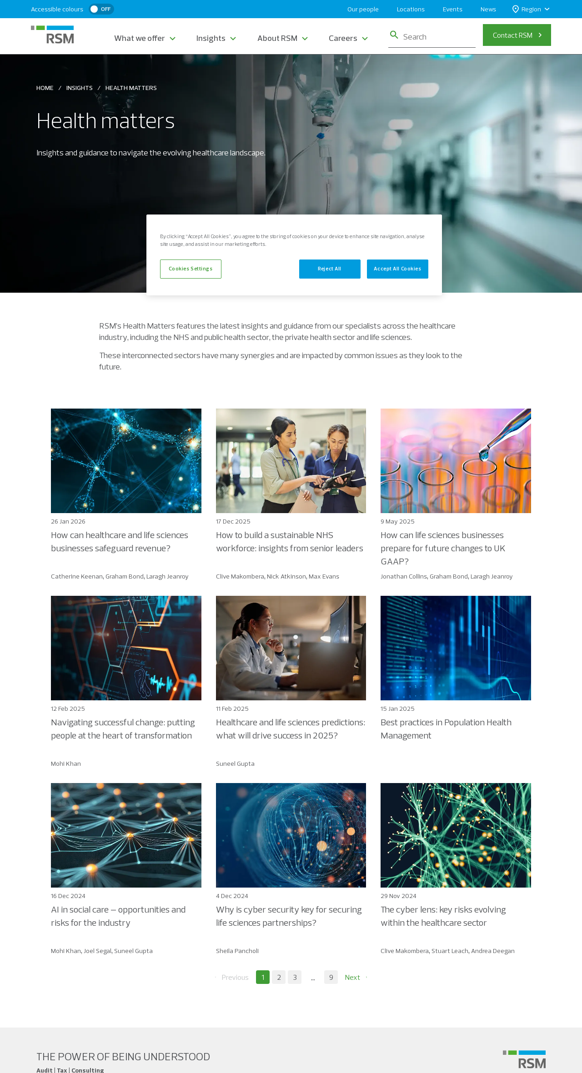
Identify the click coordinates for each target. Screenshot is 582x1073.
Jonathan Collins (404, 576)
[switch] (101, 9)
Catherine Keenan (77, 576)
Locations (411, 9)
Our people (363, 9)
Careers (343, 38)
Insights (211, 38)
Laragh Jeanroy (167, 576)
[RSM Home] (52, 34)
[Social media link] (524, 1059)
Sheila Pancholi (237, 951)
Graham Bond (124, 576)
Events (452, 9)
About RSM (277, 38)
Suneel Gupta (235, 763)
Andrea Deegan (493, 951)
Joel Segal (97, 951)
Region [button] (526, 9)
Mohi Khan (66, 763)
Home (45, 88)
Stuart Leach (449, 951)
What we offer (139, 38)
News (488, 9)
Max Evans (324, 576)
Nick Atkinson (286, 576)
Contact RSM (512, 35)
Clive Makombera (240, 576)
